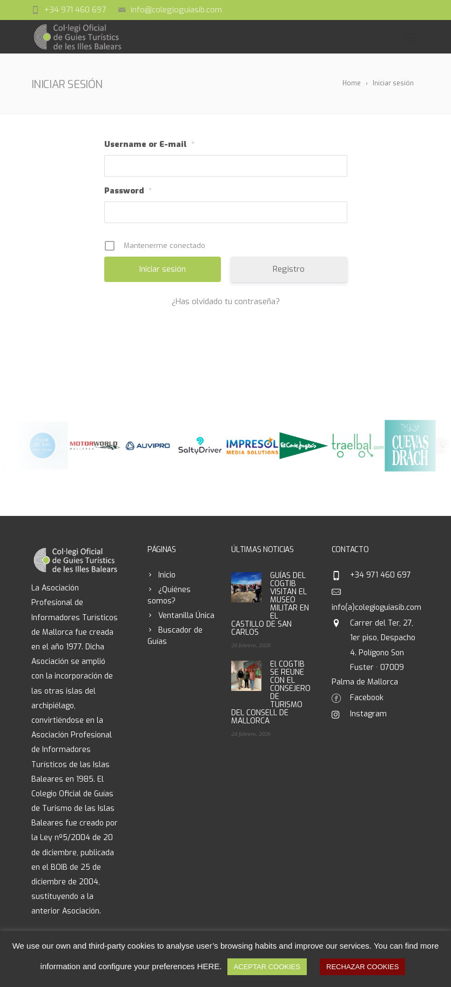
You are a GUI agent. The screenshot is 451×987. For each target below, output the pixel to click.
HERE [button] (208, 966)
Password (128, 191)
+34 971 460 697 (75, 9)
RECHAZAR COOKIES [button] (362, 967)
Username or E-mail (149, 145)
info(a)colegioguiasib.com (376, 607)
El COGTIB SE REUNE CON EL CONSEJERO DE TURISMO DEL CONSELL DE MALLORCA (271, 692)
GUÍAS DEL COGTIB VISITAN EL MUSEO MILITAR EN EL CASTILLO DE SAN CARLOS (270, 603)
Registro (289, 269)
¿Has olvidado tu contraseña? (226, 301)
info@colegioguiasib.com (176, 9)
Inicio (167, 575)
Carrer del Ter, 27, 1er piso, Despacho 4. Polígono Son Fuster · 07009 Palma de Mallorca (373, 652)
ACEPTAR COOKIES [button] (267, 967)
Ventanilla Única (186, 615)
